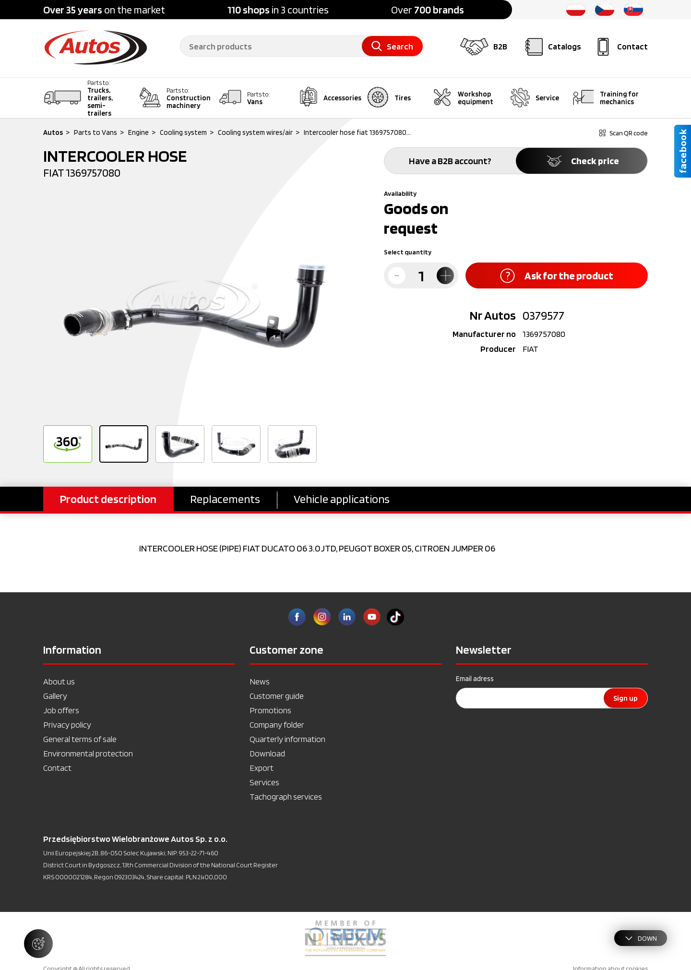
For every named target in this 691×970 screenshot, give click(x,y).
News (260, 681)
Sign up (625, 698)
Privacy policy (67, 724)
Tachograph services (286, 796)
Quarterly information (287, 739)
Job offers (61, 710)
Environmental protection (88, 753)
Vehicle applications (342, 499)
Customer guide (277, 696)
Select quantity (407, 252)
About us (59, 681)
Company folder (277, 724)
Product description (108, 499)
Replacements (225, 499)
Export (262, 768)
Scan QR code (623, 133)
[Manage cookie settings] (38, 943)
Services (264, 782)
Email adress (475, 678)
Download (267, 753)
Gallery (55, 696)
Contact (57, 768)
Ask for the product (556, 275)
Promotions (270, 710)
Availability (400, 193)
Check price (582, 161)
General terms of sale (80, 739)
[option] (194, 305)
